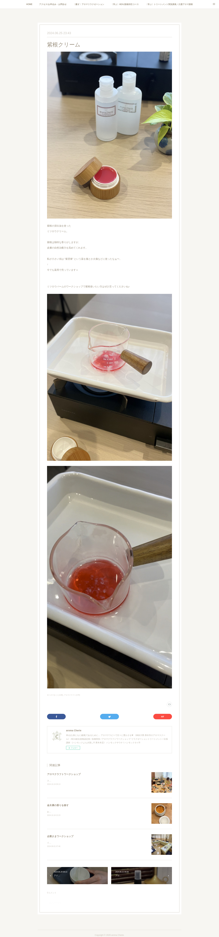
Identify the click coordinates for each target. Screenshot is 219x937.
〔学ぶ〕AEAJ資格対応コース (125, 4)
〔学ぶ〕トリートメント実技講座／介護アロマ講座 (169, 4)
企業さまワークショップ (60, 836)
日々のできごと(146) (55, 695)
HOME (29, 4)
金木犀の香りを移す (58, 805)
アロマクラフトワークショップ (64, 774)
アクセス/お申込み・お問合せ (52, 4)
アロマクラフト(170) (72, 695)
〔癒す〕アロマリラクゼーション (88, 4)
